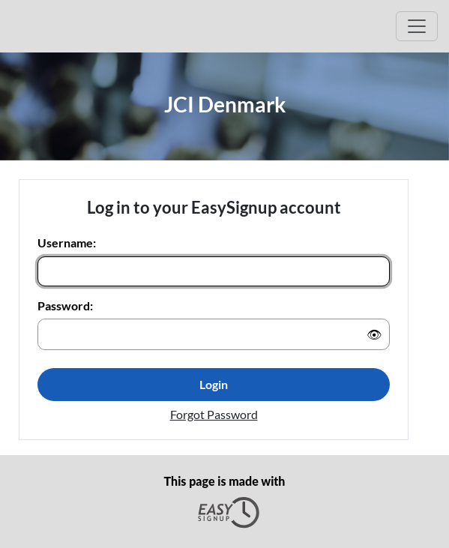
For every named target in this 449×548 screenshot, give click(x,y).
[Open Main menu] (417, 26)
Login (213, 384)
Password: (65, 305)
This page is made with (225, 501)
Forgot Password (214, 414)
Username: (66, 242)
